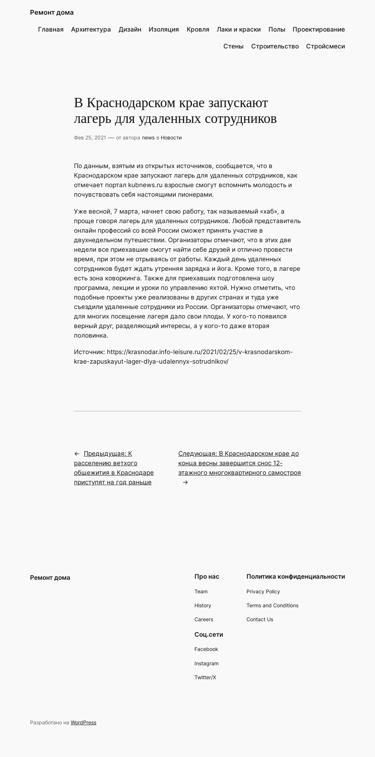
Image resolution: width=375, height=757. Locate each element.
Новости (171, 137)
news (148, 137)
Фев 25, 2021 (90, 137)
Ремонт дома (52, 12)
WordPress (83, 722)
